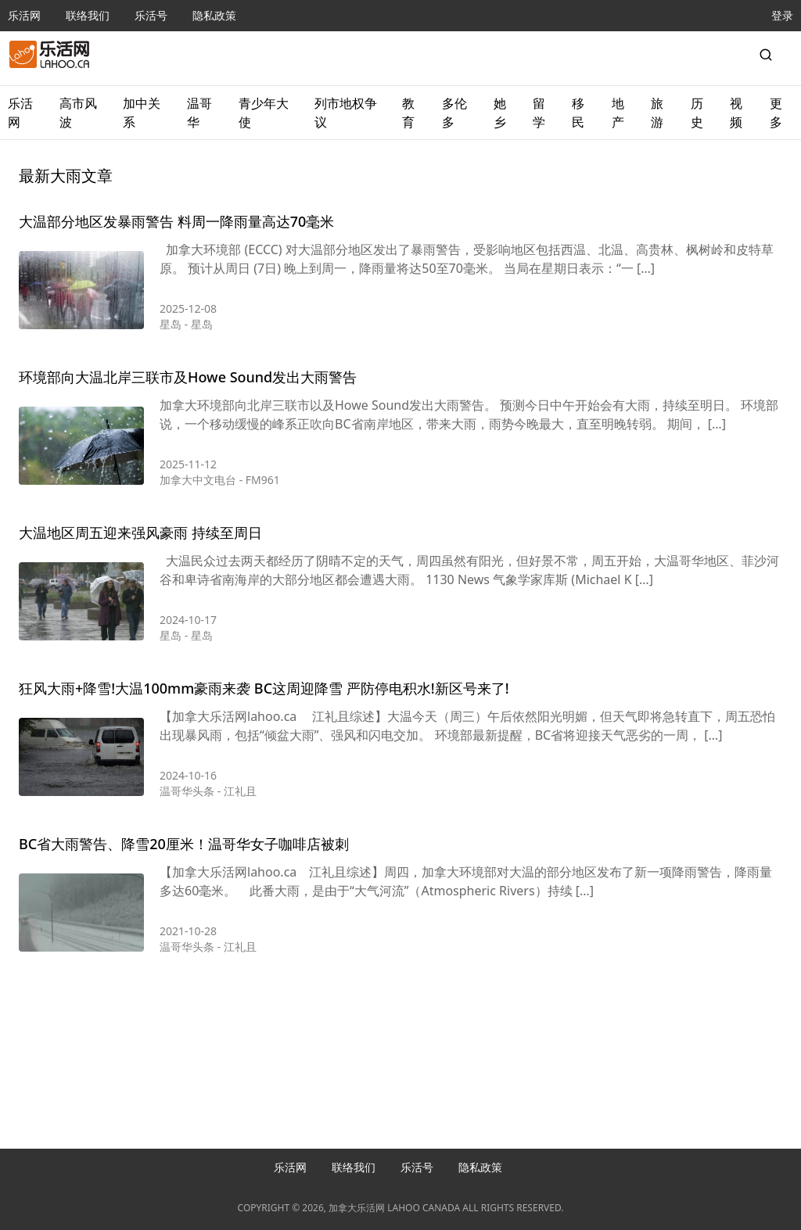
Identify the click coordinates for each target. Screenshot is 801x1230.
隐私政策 (214, 15)
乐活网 (24, 15)
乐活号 (151, 15)
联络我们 (88, 15)
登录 (782, 15)
